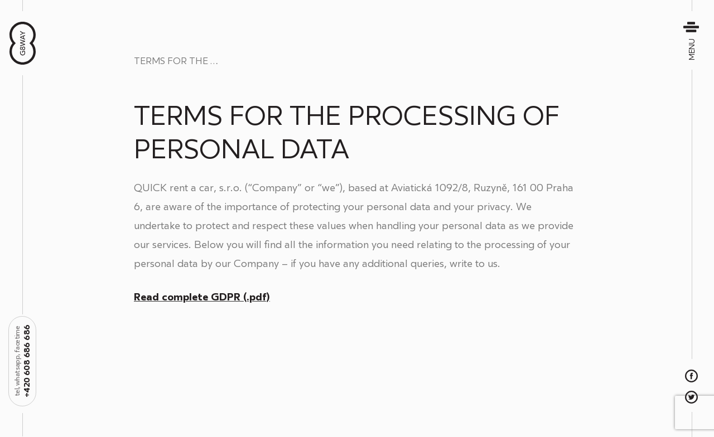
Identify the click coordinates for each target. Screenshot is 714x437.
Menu (692, 40)
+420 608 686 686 (22, 361)
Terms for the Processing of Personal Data (189, 61)
